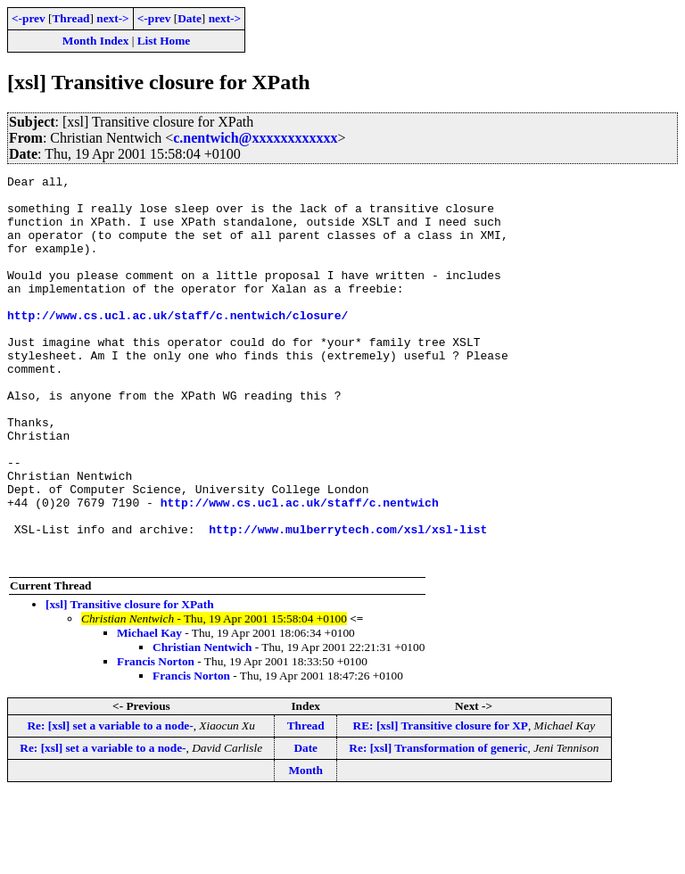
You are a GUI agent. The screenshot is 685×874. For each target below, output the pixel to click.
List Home (164, 40)
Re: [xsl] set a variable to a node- (110, 803)
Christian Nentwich (202, 724)
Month (305, 847)
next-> (112, 18)
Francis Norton (155, 739)
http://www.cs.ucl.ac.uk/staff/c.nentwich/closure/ (177, 344)
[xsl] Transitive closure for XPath (129, 681)
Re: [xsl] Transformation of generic (438, 825)
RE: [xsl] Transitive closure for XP (440, 803)
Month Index (95, 40)
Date (189, 18)
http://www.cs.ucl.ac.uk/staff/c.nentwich (300, 569)
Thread (70, 18)
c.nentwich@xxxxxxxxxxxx (255, 137)
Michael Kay (149, 710)
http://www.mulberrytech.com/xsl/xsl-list (348, 601)
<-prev (28, 18)
